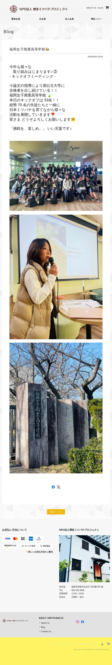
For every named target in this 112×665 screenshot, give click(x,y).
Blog (100, 8)
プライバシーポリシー (64, 644)
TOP (49, 644)
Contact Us (46, 631)
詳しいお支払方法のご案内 (40, 552)
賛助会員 (15, 19)
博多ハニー (96, 19)
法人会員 (69, 19)
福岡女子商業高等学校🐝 (29, 49)
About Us (91, 8)
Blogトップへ (56, 512)
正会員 (42, 19)
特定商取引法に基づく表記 (86, 644)
